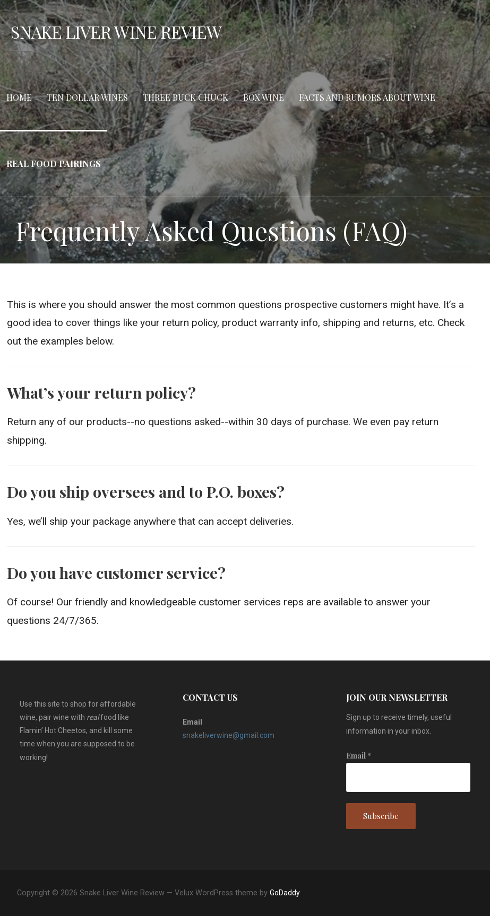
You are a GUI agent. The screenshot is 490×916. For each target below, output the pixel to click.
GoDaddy (285, 892)
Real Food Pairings (53, 163)
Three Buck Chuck (185, 97)
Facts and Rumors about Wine (367, 97)
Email (358, 756)
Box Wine (263, 97)
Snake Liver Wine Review (116, 31)
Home (19, 97)
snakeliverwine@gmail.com (228, 735)
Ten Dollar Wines (87, 97)
